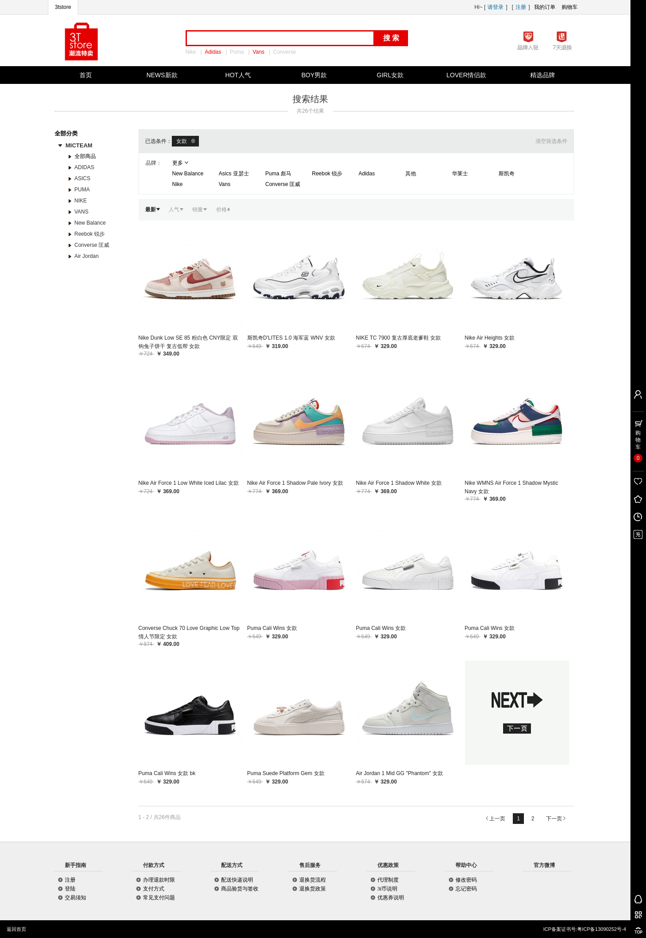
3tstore (63, 7)
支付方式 (153, 889)
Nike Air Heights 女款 (490, 338)
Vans (258, 52)
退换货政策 (312, 889)
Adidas (213, 52)
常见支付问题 (159, 897)
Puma (237, 52)
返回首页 (16, 929)
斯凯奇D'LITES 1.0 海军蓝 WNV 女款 (291, 338)
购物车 (570, 7)
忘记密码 (466, 889)
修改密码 (466, 880)
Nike (191, 52)
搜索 (392, 38)
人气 (176, 209)
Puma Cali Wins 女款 (272, 628)
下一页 (556, 818)
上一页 (495, 818)
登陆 (70, 889)
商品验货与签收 (239, 889)
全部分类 (67, 133)
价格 (223, 209)
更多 (180, 163)
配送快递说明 (237, 880)
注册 (520, 7)
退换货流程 (312, 880)
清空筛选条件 (551, 141)
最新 (152, 209)
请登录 (495, 7)
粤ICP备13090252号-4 (601, 929)
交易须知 (75, 897)
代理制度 (388, 880)
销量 (199, 209)
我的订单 (544, 7)
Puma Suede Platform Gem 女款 (286, 773)
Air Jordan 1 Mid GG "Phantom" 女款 (400, 773)
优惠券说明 (390, 897)
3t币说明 (387, 889)
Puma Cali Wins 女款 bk (167, 773)
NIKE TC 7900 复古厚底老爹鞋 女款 (398, 338)
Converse (284, 52)
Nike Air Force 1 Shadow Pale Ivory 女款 (295, 483)
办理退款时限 (159, 880)
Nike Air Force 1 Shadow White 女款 (399, 483)
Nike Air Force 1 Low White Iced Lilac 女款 (189, 483)
